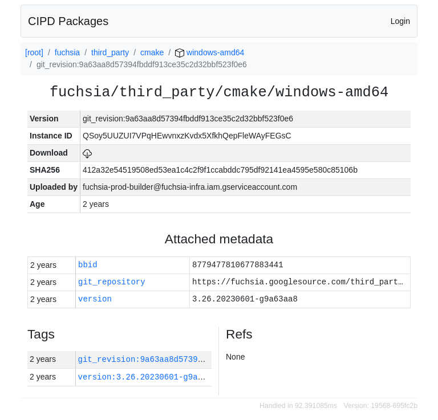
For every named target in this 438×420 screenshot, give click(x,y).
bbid (88, 265)
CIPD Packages (68, 21)
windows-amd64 (209, 52)
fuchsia (67, 52)
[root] (34, 52)
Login (400, 21)
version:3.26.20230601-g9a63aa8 (150, 377)
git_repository (111, 282)
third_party (110, 52)
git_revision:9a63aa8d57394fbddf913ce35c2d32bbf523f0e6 (205, 359)
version (95, 299)
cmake (152, 52)
